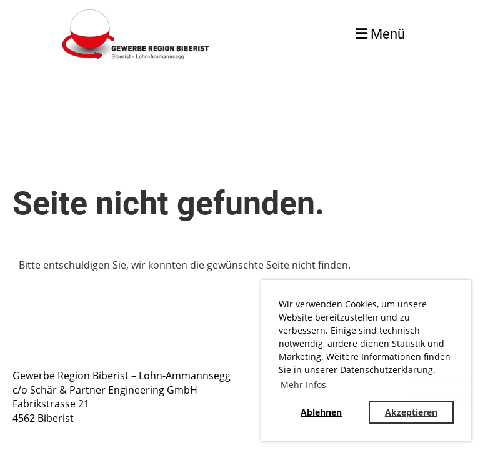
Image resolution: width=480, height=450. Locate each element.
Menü (380, 34)
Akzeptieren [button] (411, 412)
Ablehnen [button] (321, 412)
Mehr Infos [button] (303, 385)
